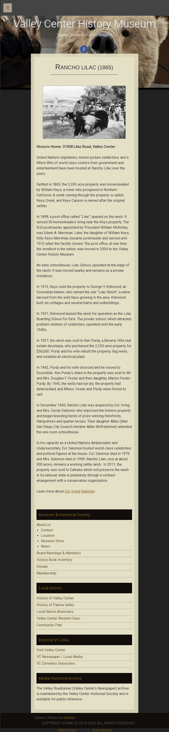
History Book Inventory (54, 560)
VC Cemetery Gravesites (55, 663)
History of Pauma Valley (55, 605)
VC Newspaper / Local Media (59, 657)
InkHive (69, 718)
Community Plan (49, 625)
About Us (43, 525)
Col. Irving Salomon (80, 491)
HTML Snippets (67, 729)
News (45, 546)
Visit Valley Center (50, 650)
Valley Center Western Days (58, 618)
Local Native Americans (54, 611)
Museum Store (52, 541)
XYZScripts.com (102, 729)
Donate (42, 566)
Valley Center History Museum (84, 23)
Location (47, 535)
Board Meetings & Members (58, 553)
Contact (47, 530)
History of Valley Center (55, 598)
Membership (46, 573)
